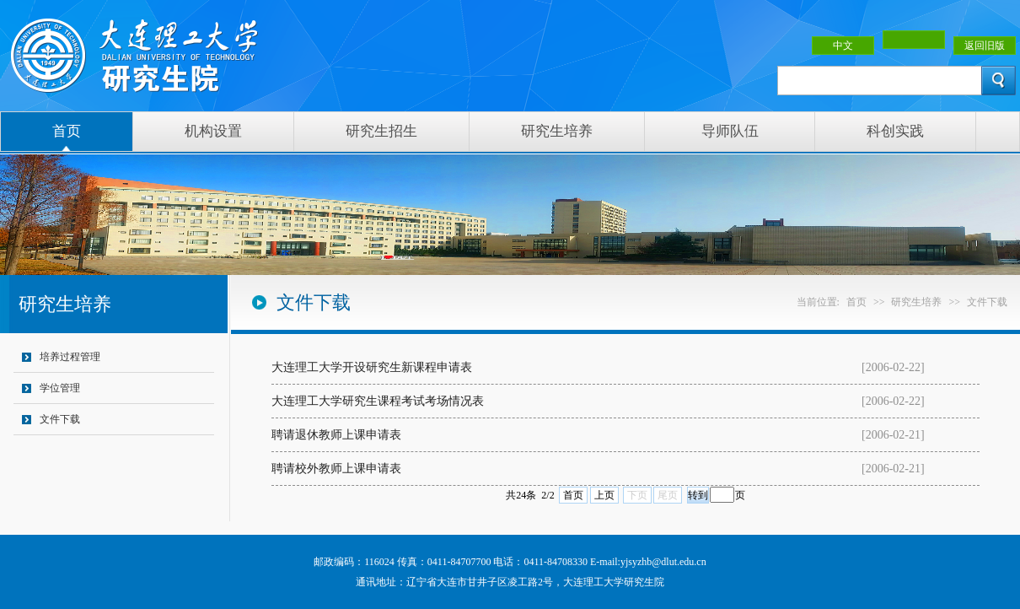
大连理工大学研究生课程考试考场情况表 (377, 401)
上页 (604, 495)
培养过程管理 (70, 357)
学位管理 (60, 388)
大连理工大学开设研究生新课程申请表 (371, 367)
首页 (66, 131)
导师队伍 (730, 131)
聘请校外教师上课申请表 (336, 468)
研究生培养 (557, 131)
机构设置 (213, 131)
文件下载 (60, 419)
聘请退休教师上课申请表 (336, 434)
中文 (843, 45)
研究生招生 (381, 131)
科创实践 (895, 131)
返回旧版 (984, 45)
